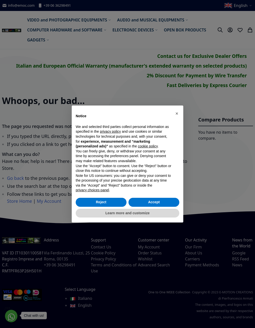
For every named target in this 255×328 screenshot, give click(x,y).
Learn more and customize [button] (127, 213)
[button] (177, 113)
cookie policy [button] (148, 146)
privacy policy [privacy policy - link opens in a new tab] (110, 131)
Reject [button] (101, 202)
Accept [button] (154, 202)
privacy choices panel (92, 190)
